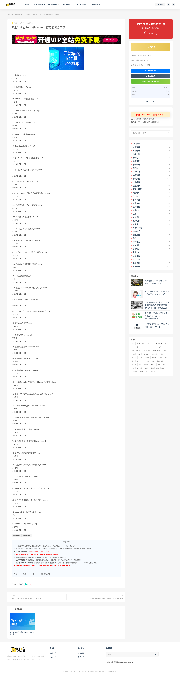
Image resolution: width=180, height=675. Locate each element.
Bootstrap (16, 535)
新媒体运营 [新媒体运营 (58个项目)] (160, 361)
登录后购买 (150, 76)
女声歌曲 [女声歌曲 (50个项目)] (147, 357)
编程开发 (29, 23)
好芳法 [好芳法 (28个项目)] (154, 357)
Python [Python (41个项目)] (138, 350)
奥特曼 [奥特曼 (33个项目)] (140, 357)
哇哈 (14, 23)
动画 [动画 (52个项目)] (138, 354)
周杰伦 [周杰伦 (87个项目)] (161, 354)
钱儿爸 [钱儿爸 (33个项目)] (141, 371)
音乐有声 (81, 657)
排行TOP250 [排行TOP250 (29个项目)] (140, 361)
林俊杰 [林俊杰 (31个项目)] (153, 364)
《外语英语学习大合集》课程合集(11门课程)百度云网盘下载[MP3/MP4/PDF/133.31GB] (157, 305)
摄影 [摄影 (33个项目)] (153, 361)
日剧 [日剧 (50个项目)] (140, 364)
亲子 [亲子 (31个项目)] (164, 350)
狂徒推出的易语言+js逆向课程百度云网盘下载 (106, 598)
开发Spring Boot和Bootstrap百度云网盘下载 (36, 574)
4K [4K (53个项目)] (133, 343)
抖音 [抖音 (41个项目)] (133, 361)
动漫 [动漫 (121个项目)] (133, 354)
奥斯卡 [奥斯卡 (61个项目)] (134, 357)
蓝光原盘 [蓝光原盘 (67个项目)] (134, 371)
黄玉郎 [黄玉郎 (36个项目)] (153, 371)
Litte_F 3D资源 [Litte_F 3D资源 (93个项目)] (140, 343)
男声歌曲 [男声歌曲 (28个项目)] (139, 368)
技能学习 (28, 14)
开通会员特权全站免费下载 (150, 81)
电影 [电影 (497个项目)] (133, 368)
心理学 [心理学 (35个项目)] (160, 357)
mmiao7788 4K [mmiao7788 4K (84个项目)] (145, 347)
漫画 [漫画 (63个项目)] (159, 364)
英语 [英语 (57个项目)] (162, 368)
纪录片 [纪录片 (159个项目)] (146, 368)
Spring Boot (27, 535)
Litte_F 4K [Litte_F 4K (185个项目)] (149, 343)
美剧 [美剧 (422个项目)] (152, 368)
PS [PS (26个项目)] (133, 350)
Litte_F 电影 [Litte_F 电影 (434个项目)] (135, 347)
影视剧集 (81, 653)
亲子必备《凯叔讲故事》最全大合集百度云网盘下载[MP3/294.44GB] (157, 316)
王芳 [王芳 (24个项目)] (164, 364)
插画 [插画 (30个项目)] (148, 361)
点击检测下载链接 (150, 70)
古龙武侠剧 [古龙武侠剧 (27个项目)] (145, 354)
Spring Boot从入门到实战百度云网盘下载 (22, 633)
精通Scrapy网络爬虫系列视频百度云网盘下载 (26, 598)
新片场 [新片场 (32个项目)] (134, 364)
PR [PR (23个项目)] (164, 347)
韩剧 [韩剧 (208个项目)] (147, 371)
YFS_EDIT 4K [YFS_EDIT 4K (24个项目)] (146, 350)
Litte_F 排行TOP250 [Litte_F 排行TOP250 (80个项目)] (160, 343)
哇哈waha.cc (19, 14)
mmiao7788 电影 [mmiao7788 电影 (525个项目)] (156, 347)
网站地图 (91, 671)
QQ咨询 (150, 101)
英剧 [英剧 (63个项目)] (157, 368)
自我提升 (53, 653)
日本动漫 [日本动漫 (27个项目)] (146, 364)
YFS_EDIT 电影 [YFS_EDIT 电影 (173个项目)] (156, 350)
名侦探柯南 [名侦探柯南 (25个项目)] (154, 354)
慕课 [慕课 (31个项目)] (166, 357)
